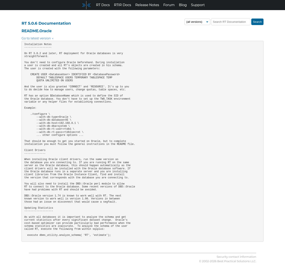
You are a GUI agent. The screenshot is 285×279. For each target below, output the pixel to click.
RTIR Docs (122, 5)
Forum (169, 5)
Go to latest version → (38, 38)
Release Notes (147, 5)
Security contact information (236, 256)
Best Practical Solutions (233, 261)
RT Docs (103, 5)
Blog (183, 5)
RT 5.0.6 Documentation (46, 23)
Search (257, 21)
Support (198, 5)
